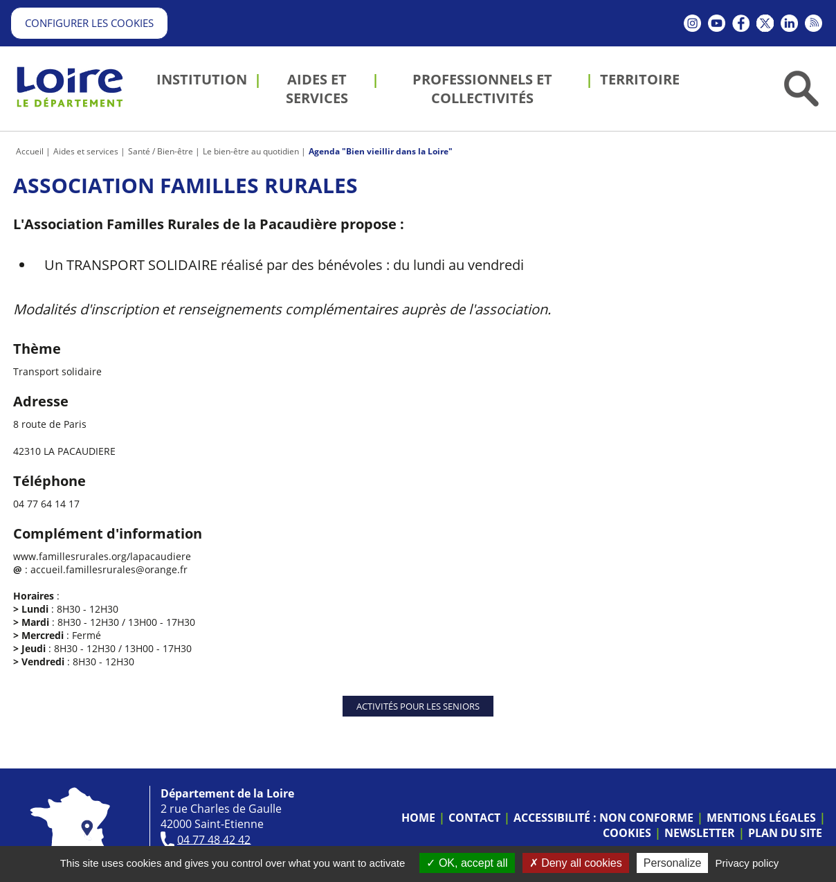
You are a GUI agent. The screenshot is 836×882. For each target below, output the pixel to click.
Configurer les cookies (89, 23)
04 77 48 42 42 (214, 839)
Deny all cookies (575, 863)
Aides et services (85, 151)
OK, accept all (466, 863)
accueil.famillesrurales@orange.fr (109, 569)
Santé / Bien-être (160, 151)
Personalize (673, 863)
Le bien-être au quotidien (251, 151)
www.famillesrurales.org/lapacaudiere (102, 556)
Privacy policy (747, 863)
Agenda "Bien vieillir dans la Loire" (381, 151)
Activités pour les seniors (418, 706)
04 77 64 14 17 (46, 503)
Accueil (30, 151)
